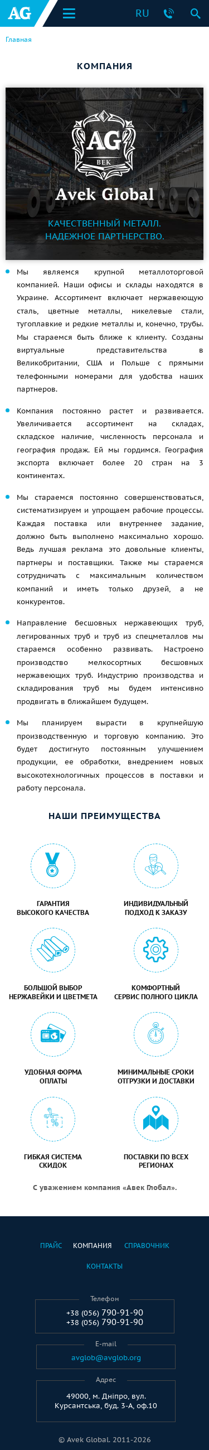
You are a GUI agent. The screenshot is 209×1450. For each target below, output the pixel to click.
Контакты (104, 1266)
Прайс (51, 1245)
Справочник (146, 1245)
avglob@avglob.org (106, 1357)
